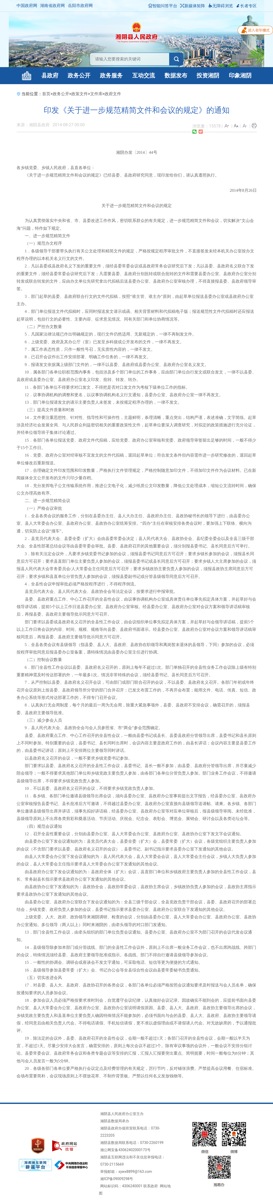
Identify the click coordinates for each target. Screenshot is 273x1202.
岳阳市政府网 (80, 5)
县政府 (49, 75)
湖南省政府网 (52, 5)
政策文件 (79, 93)
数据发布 (176, 75)
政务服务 (111, 75)
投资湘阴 (208, 75)
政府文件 (113, 93)
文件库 (96, 93)
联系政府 (150, 1186)
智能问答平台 (162, 5)
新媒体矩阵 (192, 5)
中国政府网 (27, 5)
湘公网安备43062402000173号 (125, 1150)
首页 (46, 93)
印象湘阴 (240, 75)
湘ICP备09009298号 (116, 1179)
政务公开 (79, 75)
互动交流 (143, 75)
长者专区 (246, 5)
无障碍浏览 (220, 5)
